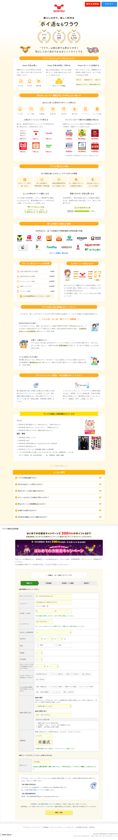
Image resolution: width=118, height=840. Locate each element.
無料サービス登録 (70, 686)
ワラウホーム (27, 827)
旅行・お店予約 (68, 692)
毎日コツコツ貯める (72, 674)
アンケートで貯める (57, 674)
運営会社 (92, 827)
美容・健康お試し (41, 686)
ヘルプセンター (59, 748)
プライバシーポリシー (56, 827)
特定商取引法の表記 (82, 827)
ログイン (109, 4)
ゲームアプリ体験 (56, 686)
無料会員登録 (92, 4)
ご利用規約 (33, 804)
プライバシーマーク (30, 393)
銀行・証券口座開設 (42, 692)
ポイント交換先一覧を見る (59, 253)
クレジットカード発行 (86, 686)
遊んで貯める (86, 674)
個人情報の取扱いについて (35, 790)
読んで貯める (40, 679)
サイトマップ (36, 827)
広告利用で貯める (41, 674)
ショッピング (56, 692)
